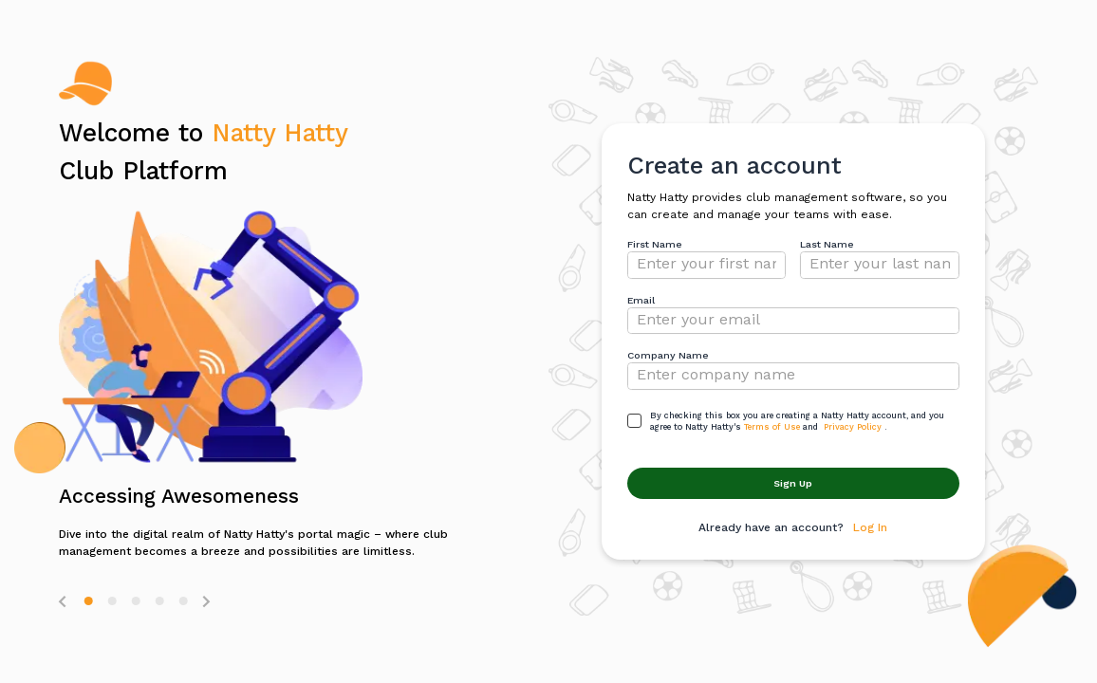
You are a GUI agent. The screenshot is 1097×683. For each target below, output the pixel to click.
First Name (654, 244)
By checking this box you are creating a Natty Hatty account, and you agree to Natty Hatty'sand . (797, 421)
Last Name (827, 244)
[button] (88, 601)
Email (641, 300)
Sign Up (792, 483)
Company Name (668, 355)
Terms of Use (772, 427)
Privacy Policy (853, 427)
